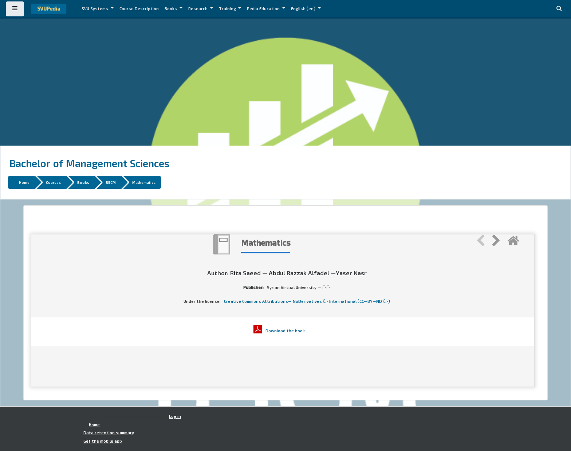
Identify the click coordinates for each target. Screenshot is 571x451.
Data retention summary (108, 433)
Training (228, 9)
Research (198, 9)
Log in (175, 416)
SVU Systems (95, 9)
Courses (53, 182)
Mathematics (143, 182)
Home (24, 182)
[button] (559, 9)
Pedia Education (264, 9)
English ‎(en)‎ (303, 9)
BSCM (111, 182)
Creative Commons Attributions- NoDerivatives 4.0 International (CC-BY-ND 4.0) (307, 301)
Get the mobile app (102, 441)
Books (171, 9)
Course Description (139, 9)
